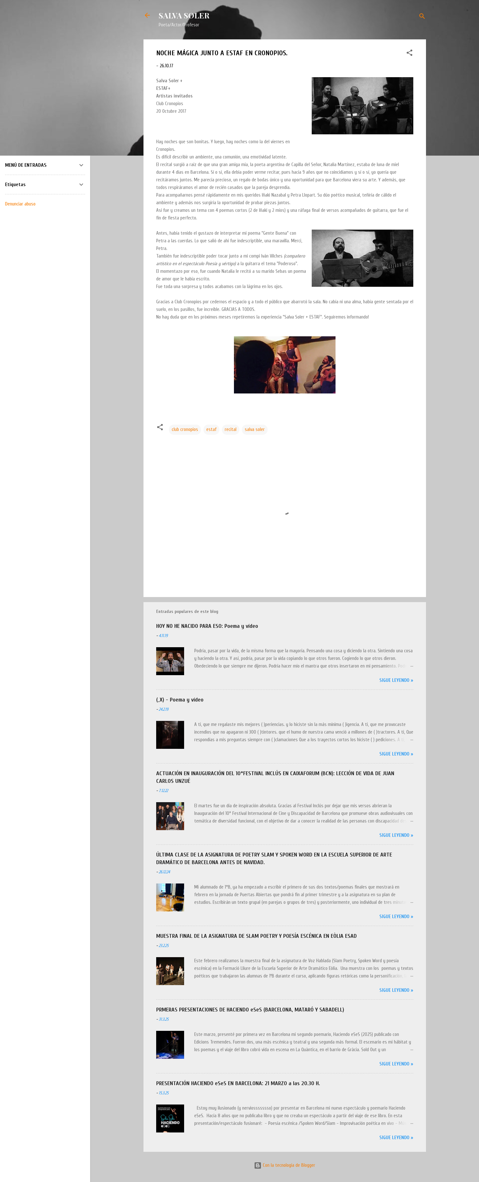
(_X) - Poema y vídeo (179, 699)
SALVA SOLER (184, 15)
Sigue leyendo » (396, 680)
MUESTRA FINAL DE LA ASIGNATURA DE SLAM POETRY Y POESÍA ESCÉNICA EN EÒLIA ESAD (256, 936)
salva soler (255, 429)
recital (230, 429)
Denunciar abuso (20, 204)
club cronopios (185, 429)
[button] (409, 54)
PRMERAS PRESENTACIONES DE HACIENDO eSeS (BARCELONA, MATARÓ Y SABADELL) (250, 1009)
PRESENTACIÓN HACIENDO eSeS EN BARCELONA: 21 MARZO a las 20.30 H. (238, 1083)
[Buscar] (422, 17)
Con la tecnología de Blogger (284, 1165)
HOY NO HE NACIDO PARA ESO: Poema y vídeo (207, 626)
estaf (211, 429)
